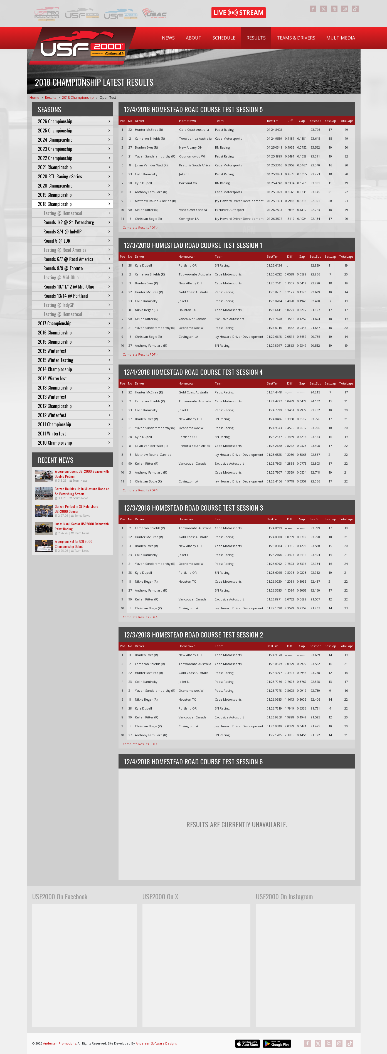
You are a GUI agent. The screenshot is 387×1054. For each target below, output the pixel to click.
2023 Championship (74, 149)
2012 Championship (74, 406)
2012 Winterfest (74, 415)
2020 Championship (74, 185)
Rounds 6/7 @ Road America (76, 259)
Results (256, 38)
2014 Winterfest (74, 378)
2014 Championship (74, 369)
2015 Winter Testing (74, 360)
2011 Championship (74, 424)
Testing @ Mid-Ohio (76, 277)
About (193, 38)
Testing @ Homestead (76, 213)
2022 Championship (74, 158)
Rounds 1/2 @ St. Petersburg (76, 222)
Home (34, 97)
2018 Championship (78, 97)
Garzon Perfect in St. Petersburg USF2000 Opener (76, 509)
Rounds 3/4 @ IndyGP (76, 231)
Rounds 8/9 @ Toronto (76, 268)
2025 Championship (74, 130)
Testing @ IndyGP (76, 305)
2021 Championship (74, 167)
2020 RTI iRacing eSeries (74, 176)
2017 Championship (74, 323)
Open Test (108, 97)
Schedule (224, 38)
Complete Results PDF (140, 227)
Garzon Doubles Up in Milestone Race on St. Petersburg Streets (82, 491)
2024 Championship (74, 139)
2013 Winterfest (74, 396)
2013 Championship (74, 387)
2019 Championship (74, 194)
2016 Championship (74, 332)
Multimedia (340, 38)
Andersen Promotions (59, 1043)
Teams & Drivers (296, 38)
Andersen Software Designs (156, 1043)
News (168, 38)
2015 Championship (74, 341)
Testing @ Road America (76, 250)
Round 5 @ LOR (76, 240)
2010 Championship (74, 442)
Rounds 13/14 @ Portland (76, 295)
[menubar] (258, 38)
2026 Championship (74, 121)
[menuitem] (168, 38)
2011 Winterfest (74, 433)
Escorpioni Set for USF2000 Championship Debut (73, 544)
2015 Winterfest (74, 351)
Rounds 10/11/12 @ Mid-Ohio (76, 286)
